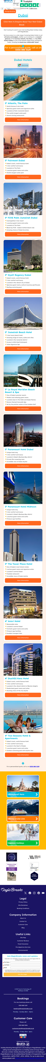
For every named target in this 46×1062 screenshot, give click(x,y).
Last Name (6, 964)
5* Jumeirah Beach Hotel (18, 332)
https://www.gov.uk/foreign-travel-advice (29, 1058)
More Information (23, 120)
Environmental (23, 950)
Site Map (23, 937)
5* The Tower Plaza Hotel (18, 564)
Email (5, 967)
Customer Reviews (23, 941)
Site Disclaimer (23, 905)
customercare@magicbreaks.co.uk (23, 1028)
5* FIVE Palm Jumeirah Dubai (21, 217)
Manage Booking (10, 11)
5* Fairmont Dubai (15, 160)
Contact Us (23, 921)
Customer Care (23, 924)
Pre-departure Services (23, 947)
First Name (6, 962)
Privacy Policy (23, 902)
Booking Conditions (23, 908)
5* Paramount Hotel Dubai (19, 449)
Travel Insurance (23, 944)
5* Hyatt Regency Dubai (18, 275)
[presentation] (24, 981)
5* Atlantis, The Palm (16, 103)
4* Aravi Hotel (12, 621)
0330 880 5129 (34, 766)
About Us (23, 918)
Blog (23, 928)
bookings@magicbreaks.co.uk (23, 1008)
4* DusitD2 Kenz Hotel (17, 678)
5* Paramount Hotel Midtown (20, 506)
